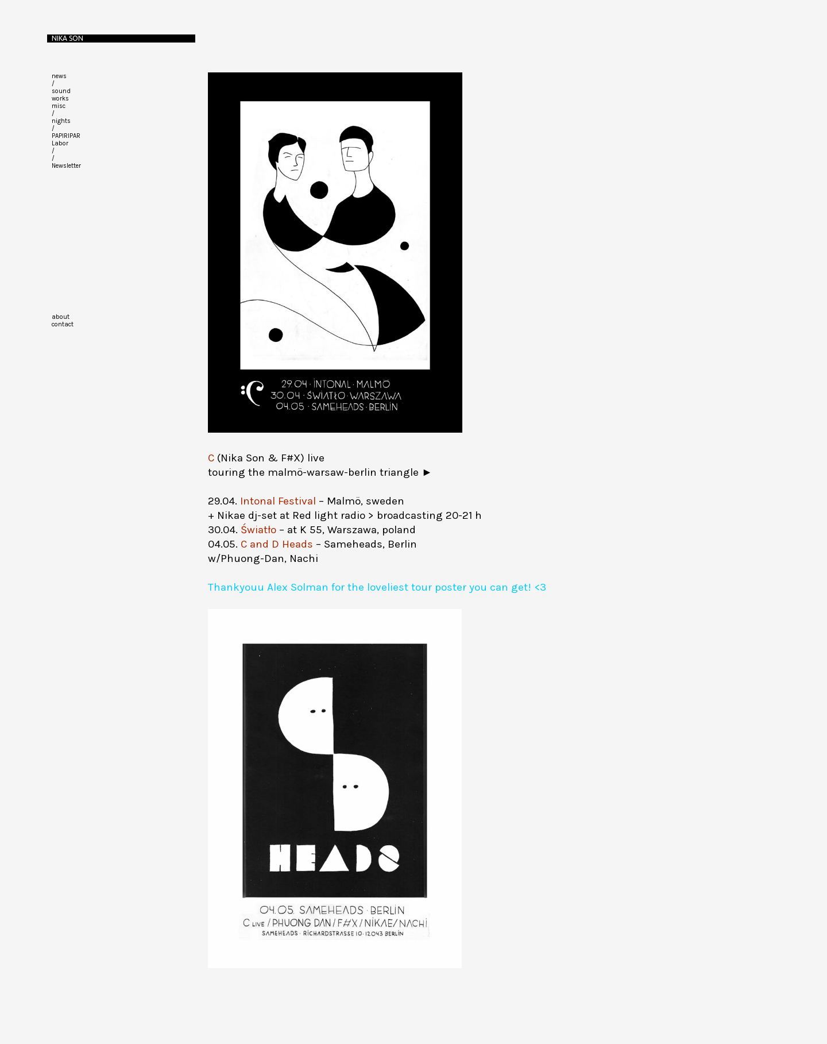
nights (61, 121)
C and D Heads (277, 544)
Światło (258, 529)
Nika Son (67, 38)
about (60, 317)
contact (63, 324)
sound (61, 91)
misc (58, 106)
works (60, 98)
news (59, 76)
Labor (60, 143)
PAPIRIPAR (66, 136)
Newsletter (66, 165)
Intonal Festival (278, 501)
